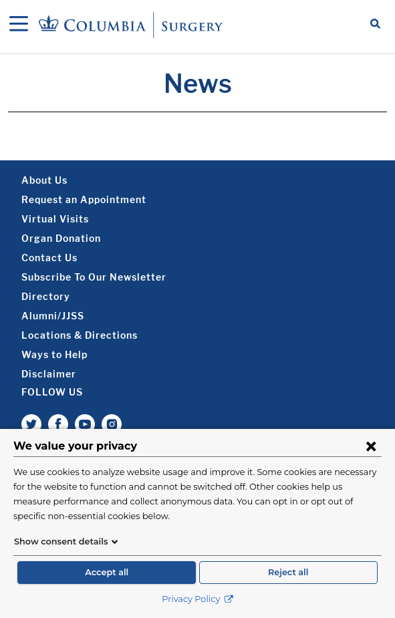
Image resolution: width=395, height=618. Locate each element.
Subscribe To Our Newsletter (93, 277)
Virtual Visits (55, 218)
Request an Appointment (83, 199)
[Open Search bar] (375, 24)
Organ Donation (61, 238)
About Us (44, 180)
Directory (45, 296)
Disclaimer (48, 373)
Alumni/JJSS (52, 315)
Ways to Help (54, 354)
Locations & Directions (79, 335)
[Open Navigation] (18, 25)
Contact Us (49, 257)
